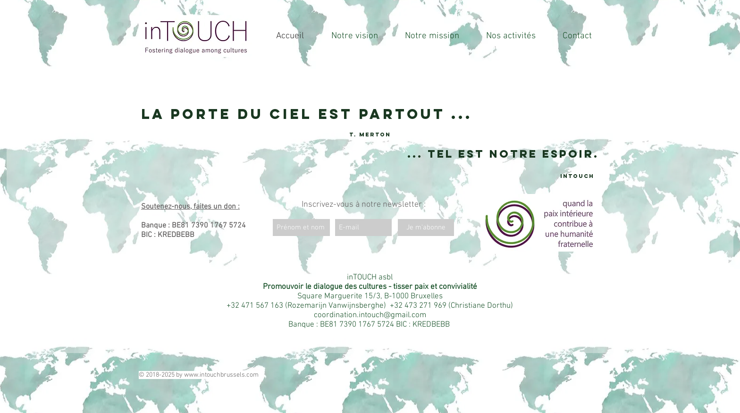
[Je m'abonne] (426, 227)
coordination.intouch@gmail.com (370, 315)
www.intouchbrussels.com (221, 375)
